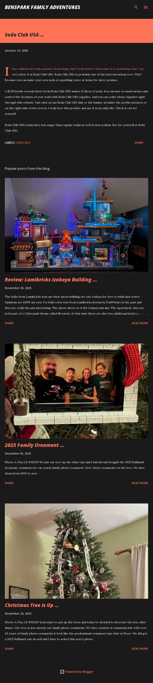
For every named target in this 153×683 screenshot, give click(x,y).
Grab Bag (23, 142)
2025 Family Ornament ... (34, 445)
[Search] (136, 7)
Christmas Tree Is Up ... (32, 605)
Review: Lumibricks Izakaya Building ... (51, 279)
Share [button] (138, 142)
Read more (140, 323)
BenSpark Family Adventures (42, 7)
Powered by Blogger (76, 672)
